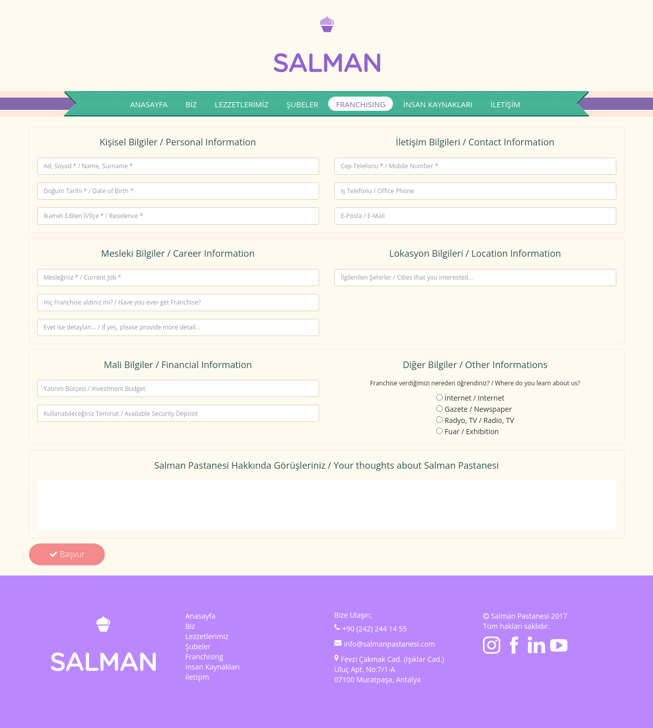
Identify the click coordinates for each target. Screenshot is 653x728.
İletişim (197, 677)
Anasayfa (200, 616)
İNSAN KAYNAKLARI (437, 104)
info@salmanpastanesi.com (389, 644)
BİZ (190, 104)
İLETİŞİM (506, 104)
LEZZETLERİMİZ (242, 104)
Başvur (67, 554)
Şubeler (198, 646)
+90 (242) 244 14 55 (375, 628)
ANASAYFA (149, 104)
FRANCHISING (360, 104)
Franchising (204, 656)
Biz (190, 626)
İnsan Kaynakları (212, 667)
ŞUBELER (303, 104)
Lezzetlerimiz (207, 636)
